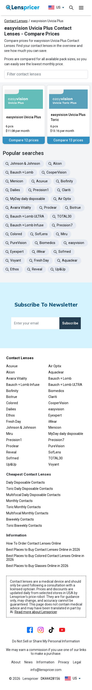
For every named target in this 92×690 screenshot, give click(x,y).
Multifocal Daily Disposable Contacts (33, 495)
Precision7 (56, 440)
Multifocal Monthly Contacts (27, 513)
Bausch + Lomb (60, 378)
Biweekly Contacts (20, 519)
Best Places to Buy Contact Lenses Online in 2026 (43, 549)
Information (45, 662)
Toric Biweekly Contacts (24, 525)
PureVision (56, 446)
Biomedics (56, 391)
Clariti (52, 397)
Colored (12, 403)
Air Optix (54, 366)
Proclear (12, 446)
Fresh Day (13, 421)
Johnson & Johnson (21, 427)
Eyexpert (55, 415)
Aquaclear (56, 372)
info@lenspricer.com (46, 670)
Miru (9, 434)
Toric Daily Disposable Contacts (29, 489)
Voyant (53, 464)
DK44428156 (50, 678)
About (15, 662)
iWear (52, 421)
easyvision (56, 409)
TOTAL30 (55, 458)
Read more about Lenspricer (36, 612)
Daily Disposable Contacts (25, 482)
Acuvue (12, 366)
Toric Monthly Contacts (23, 507)
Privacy (63, 662)
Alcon (10, 372)
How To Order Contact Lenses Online (33, 543)
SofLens (54, 452)
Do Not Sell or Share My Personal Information (46, 641)
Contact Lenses (16, 21)
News (28, 662)
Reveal (11, 452)
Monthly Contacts (19, 501)
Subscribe (70, 323)
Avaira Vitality (16, 378)
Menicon (54, 427)
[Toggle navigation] (71, 8)
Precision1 (14, 440)
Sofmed (12, 458)
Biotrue (11, 397)
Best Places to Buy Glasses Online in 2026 (37, 566)
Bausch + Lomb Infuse (23, 385)
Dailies (11, 409)
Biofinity (12, 391)
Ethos (10, 415)
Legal (77, 662)
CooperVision (58, 403)
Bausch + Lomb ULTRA (65, 385)
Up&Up (11, 464)
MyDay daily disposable (65, 434)
